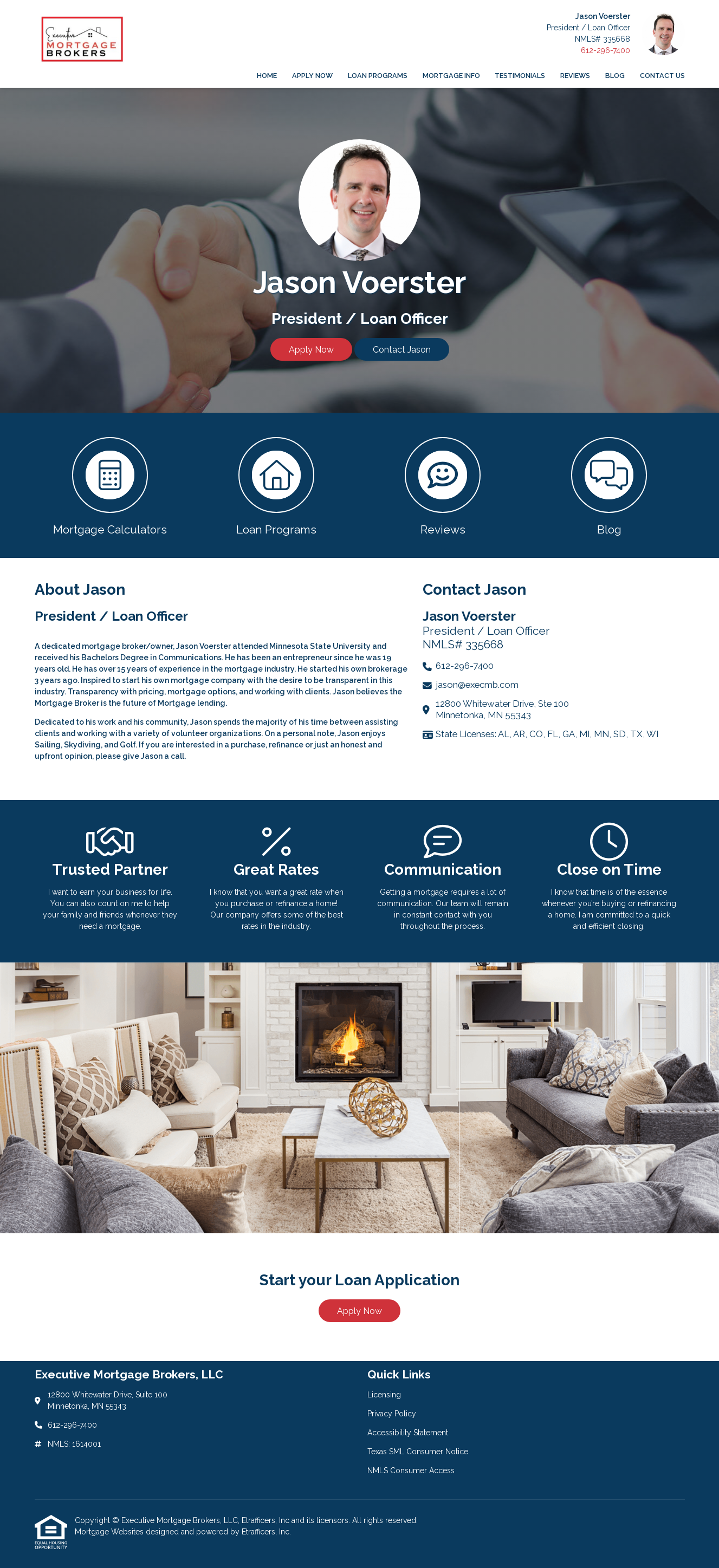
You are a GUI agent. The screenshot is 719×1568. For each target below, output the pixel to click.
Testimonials (520, 75)
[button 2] (276, 485)
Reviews (575, 75)
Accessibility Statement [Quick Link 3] (407, 1432)
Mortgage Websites (110, 1531)
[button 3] (443, 485)
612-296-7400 (605, 50)
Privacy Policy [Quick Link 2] (391, 1413)
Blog (615, 75)
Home (267, 75)
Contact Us (662, 75)
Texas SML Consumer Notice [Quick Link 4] (417, 1451)
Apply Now (312, 75)
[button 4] (609, 485)
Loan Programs (377, 75)
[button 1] (110, 485)
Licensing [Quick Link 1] (384, 1394)
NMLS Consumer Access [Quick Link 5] (411, 1470)
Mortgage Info (451, 75)
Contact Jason (402, 349)
